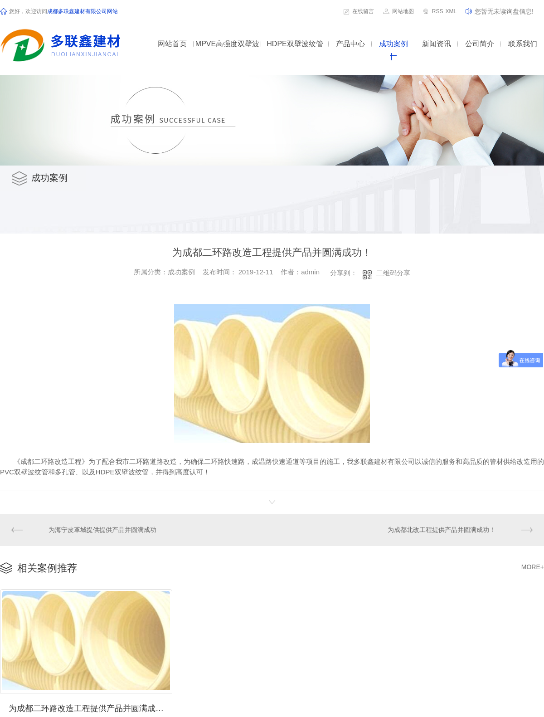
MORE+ (532, 566)
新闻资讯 (436, 44)
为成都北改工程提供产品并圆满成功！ (441, 529)
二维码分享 (393, 273)
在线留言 (363, 11)
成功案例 (393, 44)
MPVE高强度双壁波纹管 (227, 50)
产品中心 (350, 44)
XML (451, 11)
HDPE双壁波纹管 (295, 44)
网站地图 (403, 11)
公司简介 (479, 44)
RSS (437, 11)
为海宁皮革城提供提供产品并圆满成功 (102, 529)
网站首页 (172, 44)
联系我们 (522, 44)
